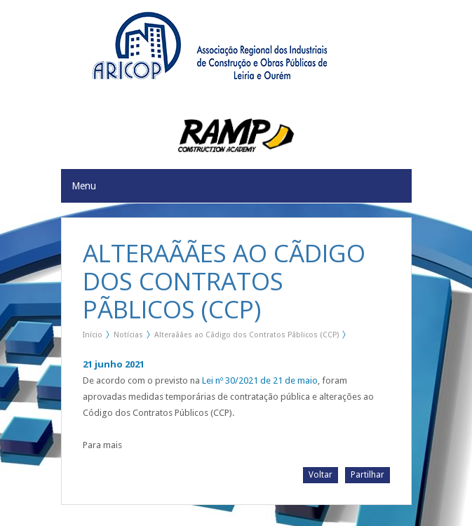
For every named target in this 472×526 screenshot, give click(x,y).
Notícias (128, 334)
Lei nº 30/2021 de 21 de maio (260, 380)
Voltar (320, 475)
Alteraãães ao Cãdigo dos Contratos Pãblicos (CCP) (246, 334)
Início (92, 334)
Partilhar (367, 475)
